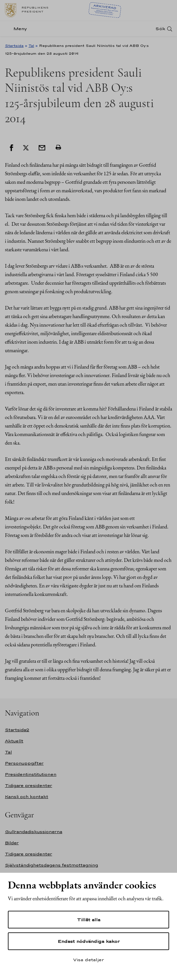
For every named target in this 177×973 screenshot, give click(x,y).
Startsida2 (17, 730)
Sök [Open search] (160, 28)
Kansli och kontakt (26, 796)
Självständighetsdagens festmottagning (51, 865)
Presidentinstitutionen (30, 774)
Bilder (12, 843)
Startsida (14, 45)
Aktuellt (14, 741)
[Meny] (18, 29)
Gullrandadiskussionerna (33, 831)
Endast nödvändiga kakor (89, 941)
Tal (31, 45)
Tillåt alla (88, 920)
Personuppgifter (24, 763)
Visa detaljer (88, 960)
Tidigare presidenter (28, 785)
